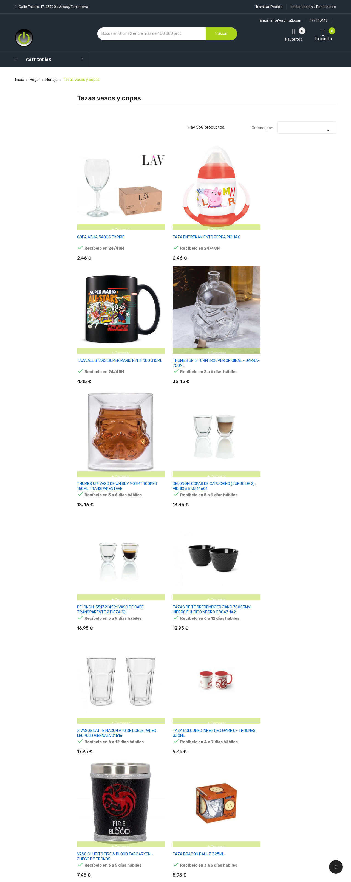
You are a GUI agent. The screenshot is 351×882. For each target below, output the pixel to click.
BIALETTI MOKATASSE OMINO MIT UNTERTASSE (227, 349)
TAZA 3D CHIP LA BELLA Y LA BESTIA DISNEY (138, 666)
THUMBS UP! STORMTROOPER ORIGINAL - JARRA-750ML (228, 193)
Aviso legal (167, 757)
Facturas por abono (218, 782)
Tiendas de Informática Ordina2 (168, 834)
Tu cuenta (212, 723)
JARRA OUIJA (89, 661)
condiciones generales (308, 760)
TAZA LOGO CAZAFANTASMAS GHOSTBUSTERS (181, 349)
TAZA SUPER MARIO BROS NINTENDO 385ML (183, 507)
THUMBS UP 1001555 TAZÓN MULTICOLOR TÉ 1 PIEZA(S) (314, 352)
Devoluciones (169, 786)
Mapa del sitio (170, 814)
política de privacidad (268, 765)
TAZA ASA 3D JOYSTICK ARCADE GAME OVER (138, 587)
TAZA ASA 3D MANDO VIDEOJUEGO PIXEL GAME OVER (229, 587)
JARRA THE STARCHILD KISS (314, 584)
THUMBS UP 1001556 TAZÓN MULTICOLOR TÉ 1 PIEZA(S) (92, 431)
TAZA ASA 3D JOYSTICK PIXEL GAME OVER (91, 587)
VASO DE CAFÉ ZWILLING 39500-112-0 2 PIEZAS (137, 428)
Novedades (124, 734)
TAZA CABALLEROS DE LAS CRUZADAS (183, 584)
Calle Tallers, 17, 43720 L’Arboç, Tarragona (53, 7)
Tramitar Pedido (269, 7)
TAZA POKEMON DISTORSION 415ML (271, 505)
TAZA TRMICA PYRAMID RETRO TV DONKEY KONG (317, 428)
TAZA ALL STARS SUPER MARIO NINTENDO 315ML (181, 191)
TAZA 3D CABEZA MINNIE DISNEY (270, 664)
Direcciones (211, 791)
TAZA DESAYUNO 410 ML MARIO (270, 347)
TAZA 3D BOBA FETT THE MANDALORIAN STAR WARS (318, 507)
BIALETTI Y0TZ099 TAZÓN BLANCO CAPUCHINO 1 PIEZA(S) (183, 431)
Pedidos (208, 772)
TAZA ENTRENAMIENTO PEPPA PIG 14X (136, 191)
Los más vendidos (129, 743)
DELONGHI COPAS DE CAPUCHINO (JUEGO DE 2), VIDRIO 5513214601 (318, 193)
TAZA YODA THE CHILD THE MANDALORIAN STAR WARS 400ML (317, 668)
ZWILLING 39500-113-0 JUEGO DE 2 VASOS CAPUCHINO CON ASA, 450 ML (271, 431)
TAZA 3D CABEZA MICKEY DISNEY (226, 664)
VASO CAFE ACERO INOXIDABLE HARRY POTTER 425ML (94, 507)
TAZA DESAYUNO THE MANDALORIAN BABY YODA (227, 428)
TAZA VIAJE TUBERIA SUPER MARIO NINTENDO (270, 587)
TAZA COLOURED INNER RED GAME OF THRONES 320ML (228, 270)
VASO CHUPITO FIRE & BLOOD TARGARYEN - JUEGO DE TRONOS (272, 272)
